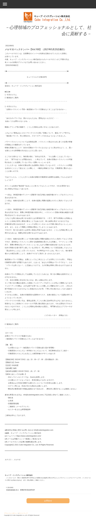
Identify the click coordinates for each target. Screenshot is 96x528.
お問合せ (48, 501)
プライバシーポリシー (11, 513)
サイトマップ (23, 513)
